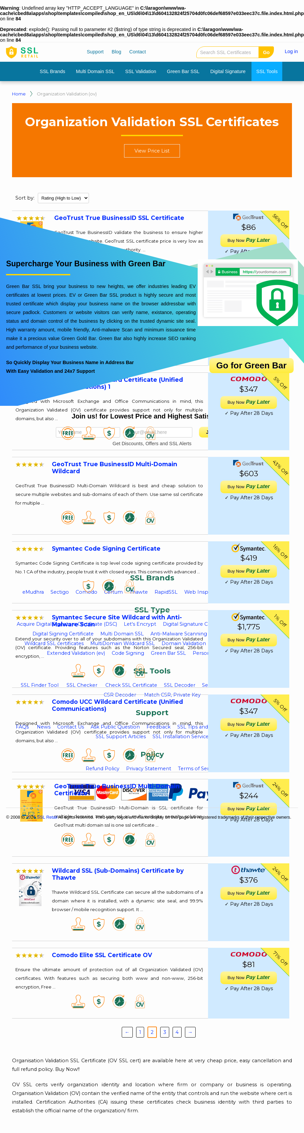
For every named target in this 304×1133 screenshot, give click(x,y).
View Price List (152, 151)
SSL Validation (140, 71)
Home (19, 93)
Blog (116, 51)
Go (266, 52)
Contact (137, 51)
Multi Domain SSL (95, 71)
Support (95, 51)
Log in (291, 51)
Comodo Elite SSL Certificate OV (102, 954)
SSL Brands (52, 71)
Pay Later (248, 571)
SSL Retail (47, 817)
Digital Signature (228, 71)
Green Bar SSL (183, 71)
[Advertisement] (144, 519)
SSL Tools (267, 71)
